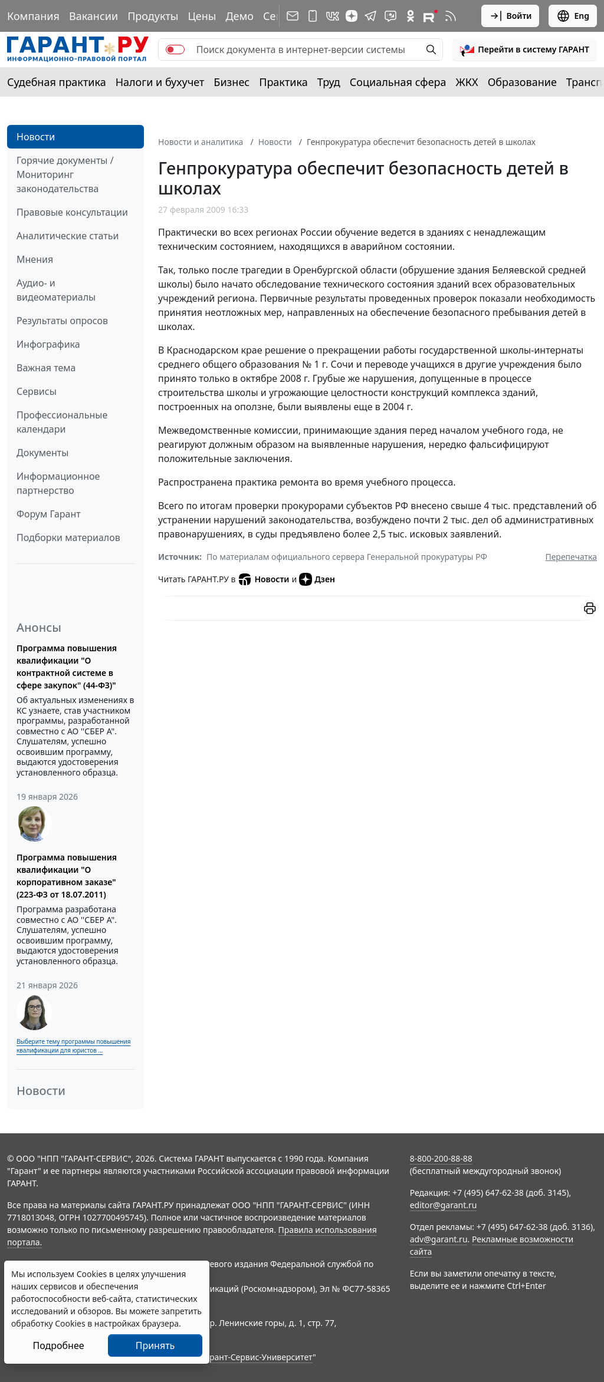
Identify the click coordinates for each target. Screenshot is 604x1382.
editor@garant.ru (443, 1205)
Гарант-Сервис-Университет (257, 1357)
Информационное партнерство (58, 483)
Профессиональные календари (62, 422)
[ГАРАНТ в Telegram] (370, 16)
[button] (524, 49)
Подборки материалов (68, 537)
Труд (328, 82)
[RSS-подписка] (451, 16)
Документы (42, 452)
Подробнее (58, 1345)
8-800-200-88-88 (441, 1158)
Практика (283, 82)
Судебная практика (56, 82)
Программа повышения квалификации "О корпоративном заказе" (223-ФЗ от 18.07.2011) (67, 876)
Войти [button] (510, 16)
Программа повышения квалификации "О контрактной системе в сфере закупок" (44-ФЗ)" (67, 666)
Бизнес (232, 82)
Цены (202, 16)
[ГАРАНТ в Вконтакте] (333, 16)
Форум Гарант (49, 513)
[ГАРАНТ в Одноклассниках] (410, 16)
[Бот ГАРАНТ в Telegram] (390, 16)
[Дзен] (351, 16)
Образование (522, 82)
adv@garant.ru (439, 1239)
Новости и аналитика (200, 141)
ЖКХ (467, 82)
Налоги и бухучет (160, 82)
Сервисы (37, 391)
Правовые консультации (72, 212)
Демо (239, 16)
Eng (572, 16)
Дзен (317, 579)
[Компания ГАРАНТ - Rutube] (431, 16)
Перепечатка (571, 556)
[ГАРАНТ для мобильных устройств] (313, 16)
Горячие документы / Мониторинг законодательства (65, 174)
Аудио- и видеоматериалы (56, 290)
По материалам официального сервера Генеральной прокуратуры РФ (346, 556)
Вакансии (93, 16)
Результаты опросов (62, 320)
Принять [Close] (155, 1345)
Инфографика (48, 344)
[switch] (175, 49)
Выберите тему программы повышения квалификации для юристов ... (73, 1045)
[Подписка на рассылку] (292, 16)
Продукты (152, 16)
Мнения (35, 259)
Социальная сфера (398, 82)
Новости (36, 136)
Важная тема (46, 367)
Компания (33, 16)
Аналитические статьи (68, 235)
